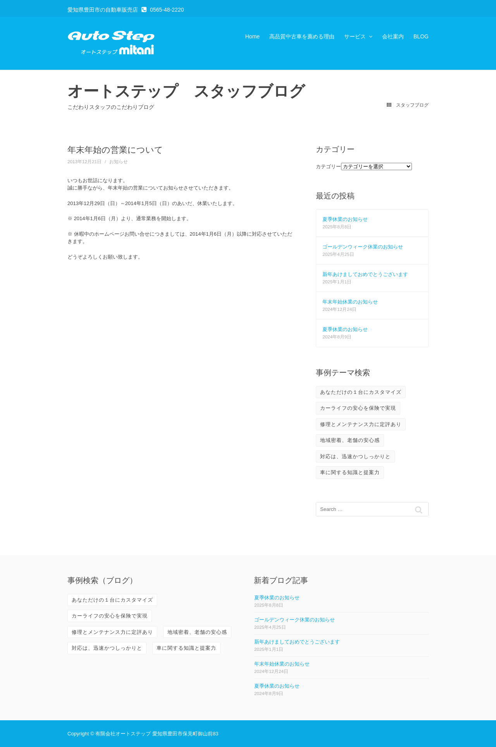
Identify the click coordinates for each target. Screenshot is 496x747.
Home (252, 36)
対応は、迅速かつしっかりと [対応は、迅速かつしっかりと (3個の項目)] (355, 456)
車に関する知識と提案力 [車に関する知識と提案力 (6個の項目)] (350, 472)
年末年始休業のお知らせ (350, 302)
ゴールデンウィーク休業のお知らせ (362, 247)
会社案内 (393, 36)
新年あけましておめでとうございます (365, 274)
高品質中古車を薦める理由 (301, 36)
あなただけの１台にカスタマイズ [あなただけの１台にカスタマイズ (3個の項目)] (360, 392)
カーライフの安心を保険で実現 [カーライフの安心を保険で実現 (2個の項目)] (358, 408)
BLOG (421, 36)
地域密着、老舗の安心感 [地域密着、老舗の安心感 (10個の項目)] (350, 440)
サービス (355, 36)
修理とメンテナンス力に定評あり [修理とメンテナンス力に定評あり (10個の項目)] (360, 424)
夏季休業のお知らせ (345, 219)
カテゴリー (328, 166)
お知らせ (118, 161)
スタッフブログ (407, 105)
